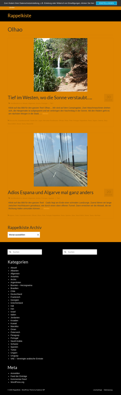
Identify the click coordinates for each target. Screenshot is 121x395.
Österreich (15, 332)
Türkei (13, 350)
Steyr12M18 (12, 124)
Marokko (15, 326)
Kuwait (14, 323)
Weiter (45, 113)
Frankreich (15, 297)
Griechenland (17, 303)
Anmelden (15, 373)
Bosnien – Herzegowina (21, 285)
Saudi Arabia (16, 341)
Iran (12, 309)
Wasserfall (29, 124)
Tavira (24, 124)
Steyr (105, 120)
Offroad (61, 120)
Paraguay (15, 335)
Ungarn (14, 353)
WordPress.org (17, 382)
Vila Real (97, 215)
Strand (18, 124)
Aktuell (25, 103)
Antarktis (15, 276)
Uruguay (14, 356)
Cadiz (17, 215)
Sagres (95, 120)
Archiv (38, 103)
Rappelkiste (19, 15)
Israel (13, 312)
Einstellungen (106, 3)
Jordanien (15, 317)
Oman (13, 329)
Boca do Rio (13, 120)
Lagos (40, 120)
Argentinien (16, 282)
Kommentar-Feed (19, 379)
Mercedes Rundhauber (50, 120)
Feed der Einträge (19, 376)
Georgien (15, 300)
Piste (70, 120)
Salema (100, 120)
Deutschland (16, 294)
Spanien (51, 198)
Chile (13, 291)
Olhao (66, 120)
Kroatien (14, 320)
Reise (90, 120)
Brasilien (15, 288)
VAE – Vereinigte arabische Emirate (27, 358)
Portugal (44, 103)
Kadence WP (40, 390)
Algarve (11, 215)
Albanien (15, 270)
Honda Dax (33, 120)
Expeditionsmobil (23, 120)
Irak (12, 306)
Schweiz (14, 344)
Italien (13, 314)
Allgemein (31, 103)
